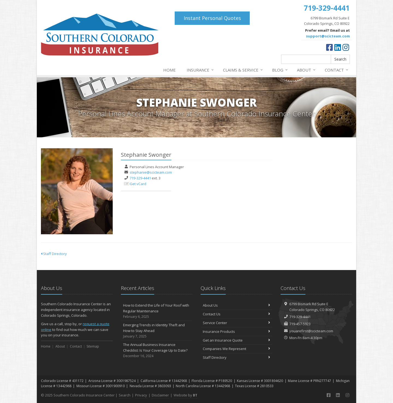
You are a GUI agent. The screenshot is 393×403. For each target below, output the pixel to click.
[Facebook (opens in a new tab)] (329, 47)
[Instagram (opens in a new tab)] (346, 47)
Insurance (200, 70)
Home (169, 70)
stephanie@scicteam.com (151, 172)
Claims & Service (243, 70)
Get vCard (138, 183)
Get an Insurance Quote (236, 340)
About (306, 70)
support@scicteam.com (328, 36)
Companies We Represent (236, 348)
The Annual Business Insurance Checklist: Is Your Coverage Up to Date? (156, 350)
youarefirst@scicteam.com (311, 330)
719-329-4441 (140, 178)
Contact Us (236, 314)
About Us (236, 305)
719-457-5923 (300, 323)
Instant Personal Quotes (212, 18)
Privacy (141, 395)
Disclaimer (160, 395)
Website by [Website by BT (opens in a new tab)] (185, 395)
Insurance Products (236, 331)
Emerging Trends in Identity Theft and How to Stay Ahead (156, 330)
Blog (280, 70)
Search (340, 59)
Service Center (236, 322)
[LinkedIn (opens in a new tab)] (337, 47)
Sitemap (93, 346)
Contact (337, 70)
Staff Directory (54, 253)
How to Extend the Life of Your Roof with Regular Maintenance (156, 311)
